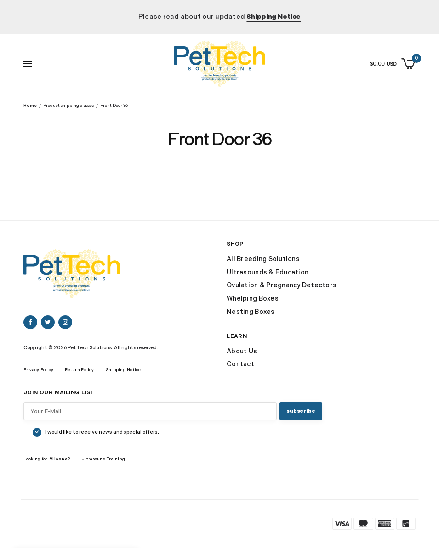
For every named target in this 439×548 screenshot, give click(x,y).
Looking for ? (46, 459)
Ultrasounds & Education (267, 272)
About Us (242, 351)
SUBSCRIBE (300, 411)
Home (30, 105)
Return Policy (79, 370)
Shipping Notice (123, 370)
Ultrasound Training (103, 459)
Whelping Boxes (253, 298)
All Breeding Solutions (263, 259)
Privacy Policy (38, 370)
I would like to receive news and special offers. (102, 432)
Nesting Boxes (250, 312)
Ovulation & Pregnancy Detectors (281, 285)
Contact (240, 364)
